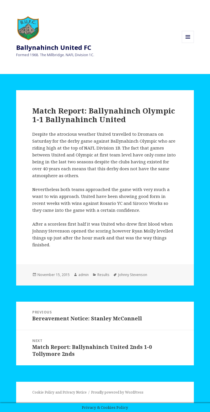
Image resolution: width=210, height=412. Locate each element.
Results (103, 274)
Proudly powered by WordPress (117, 392)
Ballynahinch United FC (53, 47)
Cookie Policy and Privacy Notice (59, 392)
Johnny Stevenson (132, 274)
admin (83, 274)
